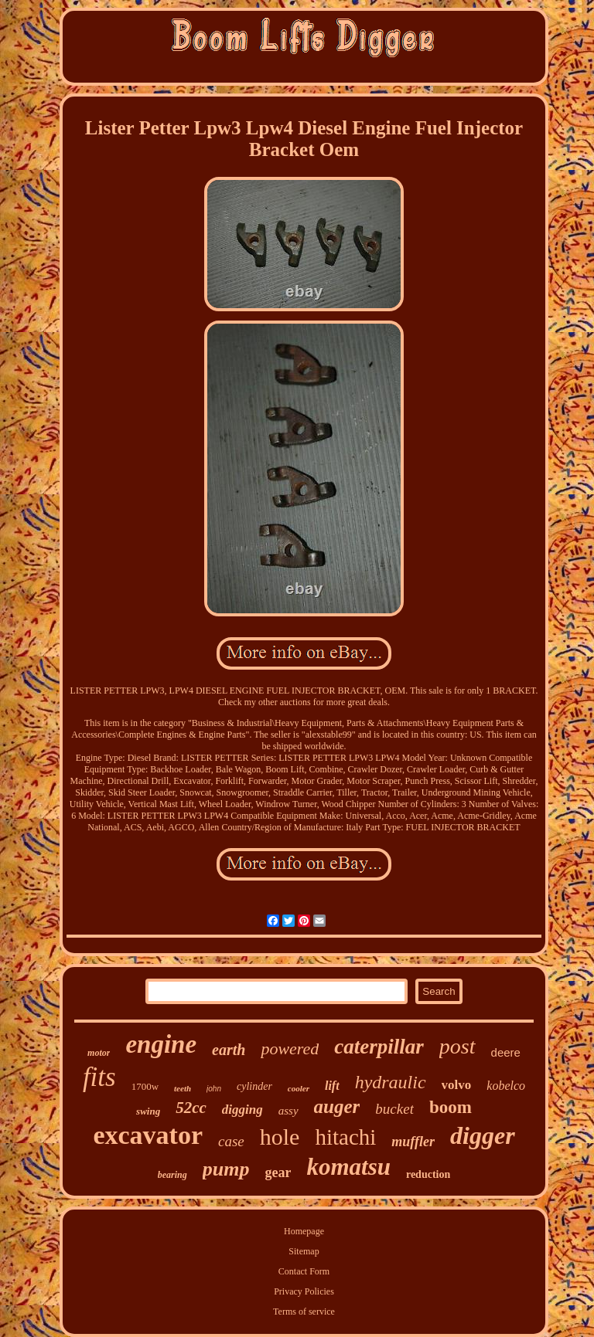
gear (278, 1172)
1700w (145, 1086)
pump (226, 1169)
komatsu (348, 1166)
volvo (457, 1084)
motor (98, 1052)
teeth (182, 1088)
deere (506, 1052)
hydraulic (390, 1082)
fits (99, 1077)
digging (242, 1109)
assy (288, 1111)
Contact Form (303, 1271)
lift (332, 1085)
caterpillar (379, 1046)
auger (337, 1106)
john (214, 1088)
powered (290, 1048)
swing (148, 1111)
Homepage (304, 1231)
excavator (148, 1135)
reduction (428, 1174)
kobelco (505, 1085)
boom (450, 1107)
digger (482, 1135)
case (231, 1141)
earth (228, 1049)
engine (160, 1044)
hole (280, 1136)
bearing (172, 1174)
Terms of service (304, 1311)
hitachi (345, 1137)
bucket (394, 1109)
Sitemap (303, 1251)
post (457, 1046)
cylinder (254, 1086)
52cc (191, 1107)
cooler (298, 1088)
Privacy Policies (304, 1291)
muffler (413, 1141)
